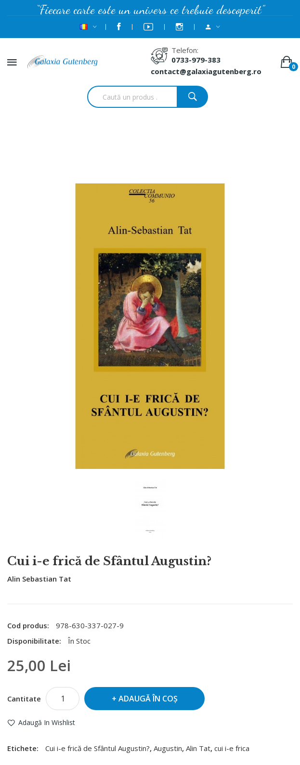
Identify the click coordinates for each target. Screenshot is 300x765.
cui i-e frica (231, 748)
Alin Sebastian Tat (39, 578)
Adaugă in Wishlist (46, 722)
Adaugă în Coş (148, 698)
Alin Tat (198, 748)
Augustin (168, 748)
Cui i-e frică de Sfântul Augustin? (163, 157)
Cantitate (24, 698)
